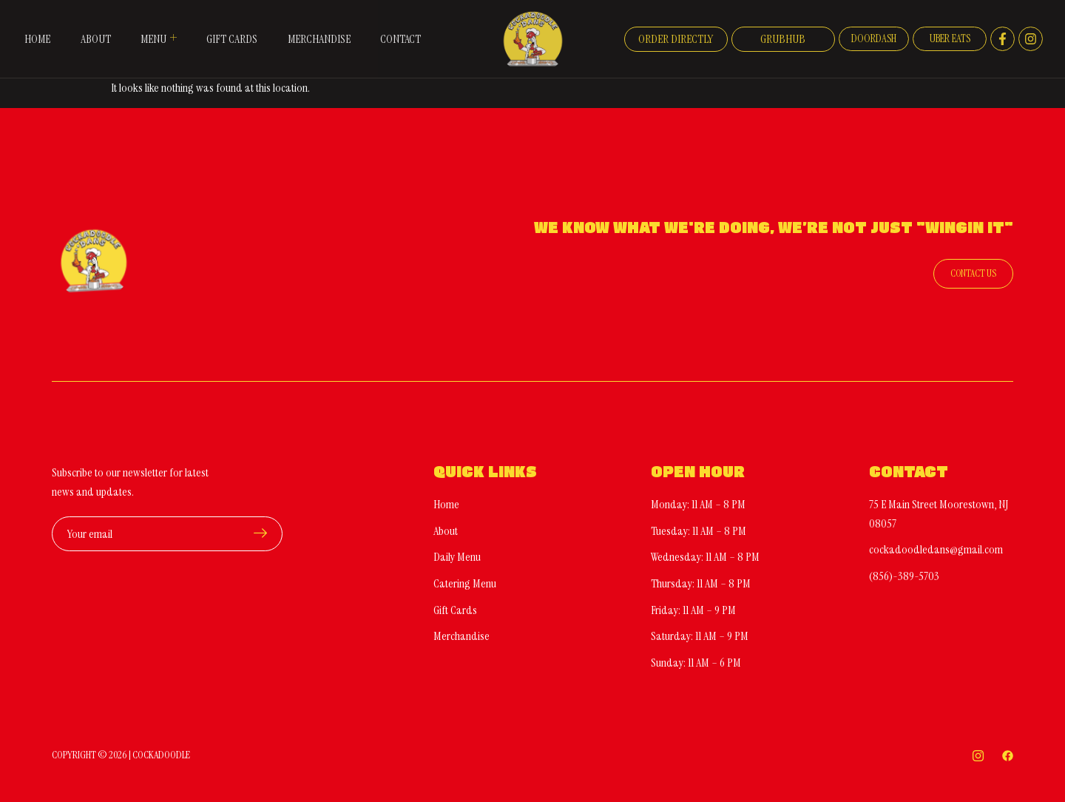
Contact (399, 39)
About (93, 39)
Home (35, 39)
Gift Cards (231, 39)
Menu (157, 38)
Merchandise (318, 39)
